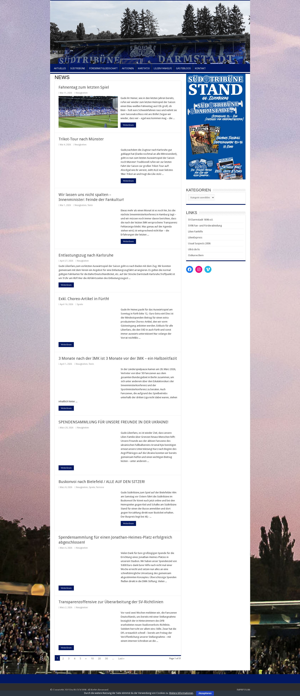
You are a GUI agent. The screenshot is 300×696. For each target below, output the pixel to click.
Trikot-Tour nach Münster (81, 139)
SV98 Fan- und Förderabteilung (205, 225)
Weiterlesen (128, 125)
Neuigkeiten (82, 93)
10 (92, 658)
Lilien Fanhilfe (195, 231)
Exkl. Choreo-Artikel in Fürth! (84, 298)
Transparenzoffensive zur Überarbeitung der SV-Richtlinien (111, 602)
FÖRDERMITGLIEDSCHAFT (103, 68)
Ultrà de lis (194, 249)
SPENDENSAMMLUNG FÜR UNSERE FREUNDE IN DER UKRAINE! (113, 422)
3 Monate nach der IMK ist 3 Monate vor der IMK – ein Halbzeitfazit (118, 358)
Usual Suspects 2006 (199, 243)
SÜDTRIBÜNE (77, 68)
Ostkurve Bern (196, 255)
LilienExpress (195, 237)
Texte (90, 205)
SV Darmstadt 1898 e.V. (200, 219)
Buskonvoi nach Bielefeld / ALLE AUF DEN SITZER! (102, 481)
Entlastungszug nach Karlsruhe (86, 255)
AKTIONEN (128, 68)
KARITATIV (144, 68)
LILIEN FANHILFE (163, 68)
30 (106, 658)
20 (99, 658)
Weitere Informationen (181, 693)
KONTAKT (200, 68)
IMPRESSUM (243, 689)
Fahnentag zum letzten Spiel (84, 87)
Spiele (80, 304)
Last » (121, 658)
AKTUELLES (60, 68)
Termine (100, 487)
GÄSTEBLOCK (183, 68)
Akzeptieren (204, 693)
